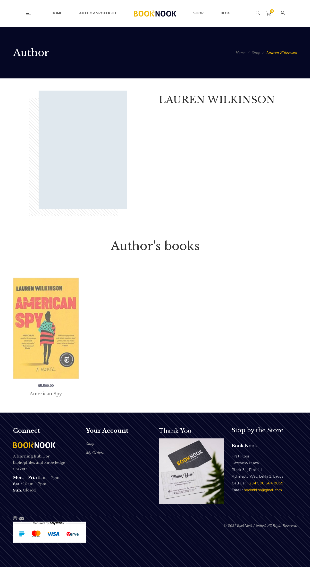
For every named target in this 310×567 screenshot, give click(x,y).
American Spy (46, 408)
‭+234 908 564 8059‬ (265, 483)
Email (21, 518)
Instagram (15, 518)
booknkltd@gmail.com (263, 490)
